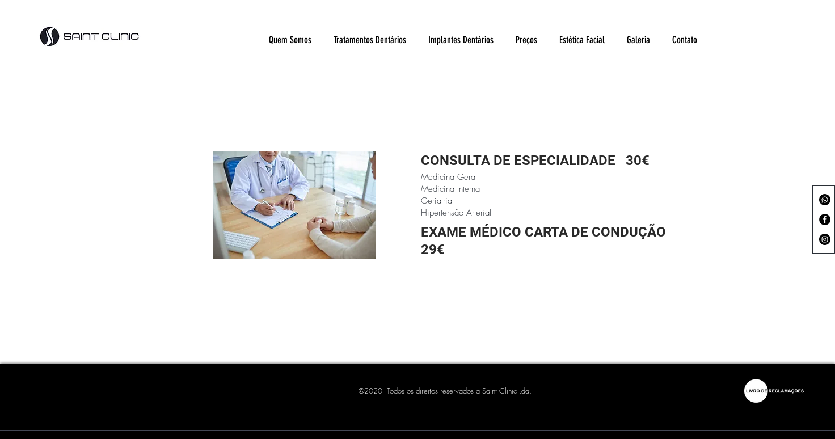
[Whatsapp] (824, 199)
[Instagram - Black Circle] (824, 239)
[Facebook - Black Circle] (824, 219)
